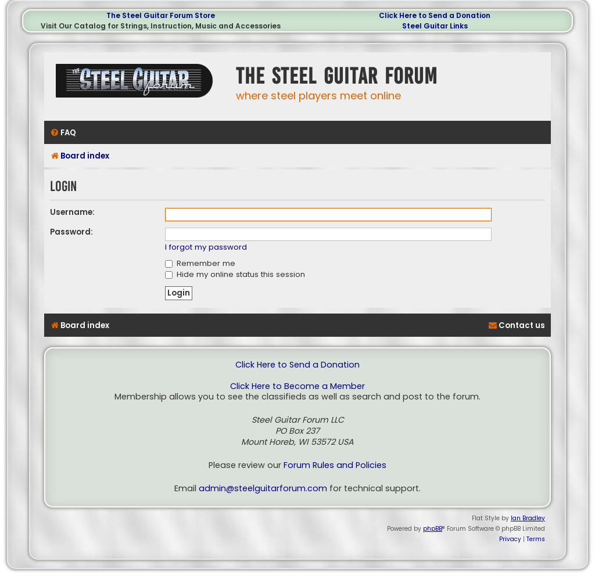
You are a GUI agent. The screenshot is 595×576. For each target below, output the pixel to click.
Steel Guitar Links (435, 26)
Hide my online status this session (235, 274)
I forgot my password (206, 248)
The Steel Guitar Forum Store (160, 15)
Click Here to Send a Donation (434, 15)
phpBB (432, 528)
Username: (72, 212)
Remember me (200, 263)
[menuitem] (63, 132)
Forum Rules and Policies (335, 465)
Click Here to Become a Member (297, 386)
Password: (71, 231)
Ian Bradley (528, 518)
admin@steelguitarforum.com (263, 488)
